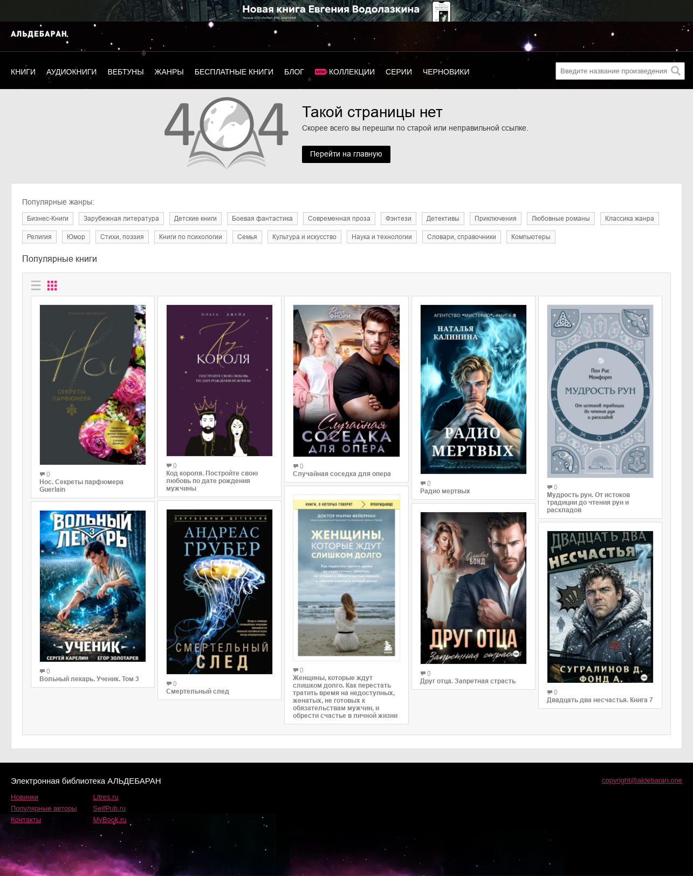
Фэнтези (398, 218)
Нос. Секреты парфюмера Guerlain (81, 485)
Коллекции (352, 71)
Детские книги (195, 218)
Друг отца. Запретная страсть (468, 681)
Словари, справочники (461, 237)
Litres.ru (106, 797)
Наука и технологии (382, 237)
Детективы (443, 218)
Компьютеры (531, 237)
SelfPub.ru (109, 808)
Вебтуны (125, 71)
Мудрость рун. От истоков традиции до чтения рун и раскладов (588, 502)
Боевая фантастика (262, 218)
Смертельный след (197, 691)
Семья (247, 237)
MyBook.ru (110, 820)
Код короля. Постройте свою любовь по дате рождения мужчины (212, 481)
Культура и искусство (304, 237)
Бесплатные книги (234, 71)
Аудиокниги (71, 71)
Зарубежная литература (121, 218)
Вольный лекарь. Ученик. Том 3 (89, 679)
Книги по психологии (190, 237)
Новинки (24, 797)
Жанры (169, 71)
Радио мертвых (445, 491)
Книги (23, 71)
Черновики (446, 71)
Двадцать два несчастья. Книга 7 (600, 700)
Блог (294, 71)
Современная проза (339, 218)
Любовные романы (561, 218)
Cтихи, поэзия (122, 237)
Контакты (26, 820)
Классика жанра (629, 218)
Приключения (496, 218)
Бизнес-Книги (47, 218)
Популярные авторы (44, 808)
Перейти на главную (346, 154)
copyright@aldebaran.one (642, 780)
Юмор (76, 237)
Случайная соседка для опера (342, 474)
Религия (39, 237)
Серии (399, 71)
